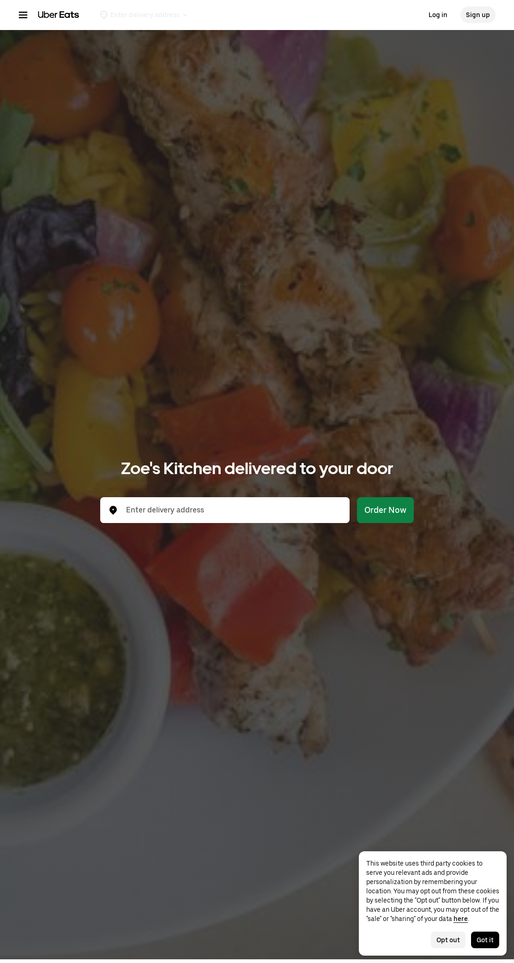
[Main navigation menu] (23, 15)
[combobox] (232, 510)
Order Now (385, 510)
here (461, 918)
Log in (438, 14)
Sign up (478, 14)
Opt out (448, 940)
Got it (485, 940)
